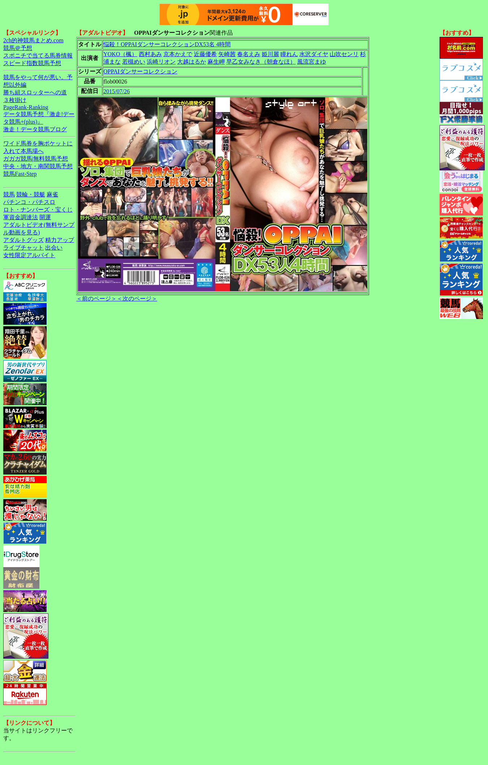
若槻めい (133, 62)
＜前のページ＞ (96, 299)
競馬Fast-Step (20, 174)
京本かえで (177, 54)
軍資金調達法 (20, 217)
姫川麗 (270, 54)
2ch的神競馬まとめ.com (33, 40)
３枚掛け (14, 100)
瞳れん (289, 54)
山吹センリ (344, 54)
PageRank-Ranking (25, 107)
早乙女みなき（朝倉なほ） (261, 62)
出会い (54, 248)
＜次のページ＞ (137, 299)
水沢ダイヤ (313, 54)
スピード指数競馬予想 (32, 63)
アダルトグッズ (23, 240)
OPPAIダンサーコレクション (140, 71)
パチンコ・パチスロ (29, 202)
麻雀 (52, 194)
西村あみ (150, 54)
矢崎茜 (227, 54)
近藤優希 (205, 54)
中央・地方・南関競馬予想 (38, 166)
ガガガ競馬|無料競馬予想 (35, 159)
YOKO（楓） (120, 54)
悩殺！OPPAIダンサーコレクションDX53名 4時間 (167, 44)
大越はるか (191, 62)
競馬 (9, 194)
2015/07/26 (116, 91)
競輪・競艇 (30, 194)
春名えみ (248, 54)
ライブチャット (23, 248)
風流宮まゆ (311, 62)
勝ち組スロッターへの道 (35, 92)
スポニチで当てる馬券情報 (38, 55)
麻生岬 (216, 62)
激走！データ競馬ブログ (35, 129)
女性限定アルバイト (29, 255)
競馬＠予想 (17, 48)
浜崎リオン (161, 62)
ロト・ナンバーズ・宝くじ (38, 210)
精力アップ (59, 240)
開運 (45, 217)
